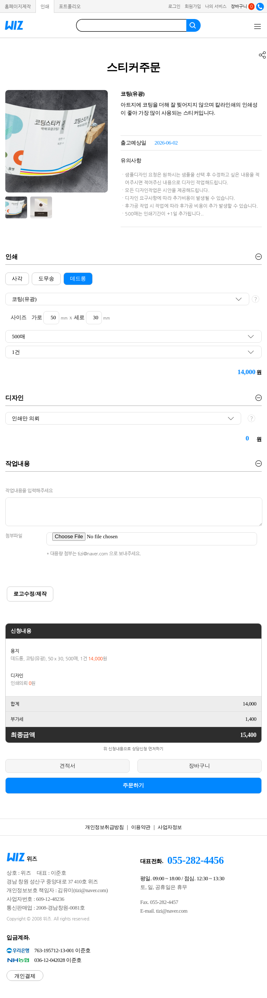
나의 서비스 (215, 6)
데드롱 (78, 279)
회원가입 (193, 6)
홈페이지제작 (18, 6)
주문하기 (133, 785)
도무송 (46, 279)
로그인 (174, 6)
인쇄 (45, 6)
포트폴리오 (70, 6)
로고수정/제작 (30, 594)
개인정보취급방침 (104, 827)
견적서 (67, 766)
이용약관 (140, 827)
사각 (17, 279)
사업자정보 (170, 827)
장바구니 (243, 6)
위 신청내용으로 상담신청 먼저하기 (133, 748)
